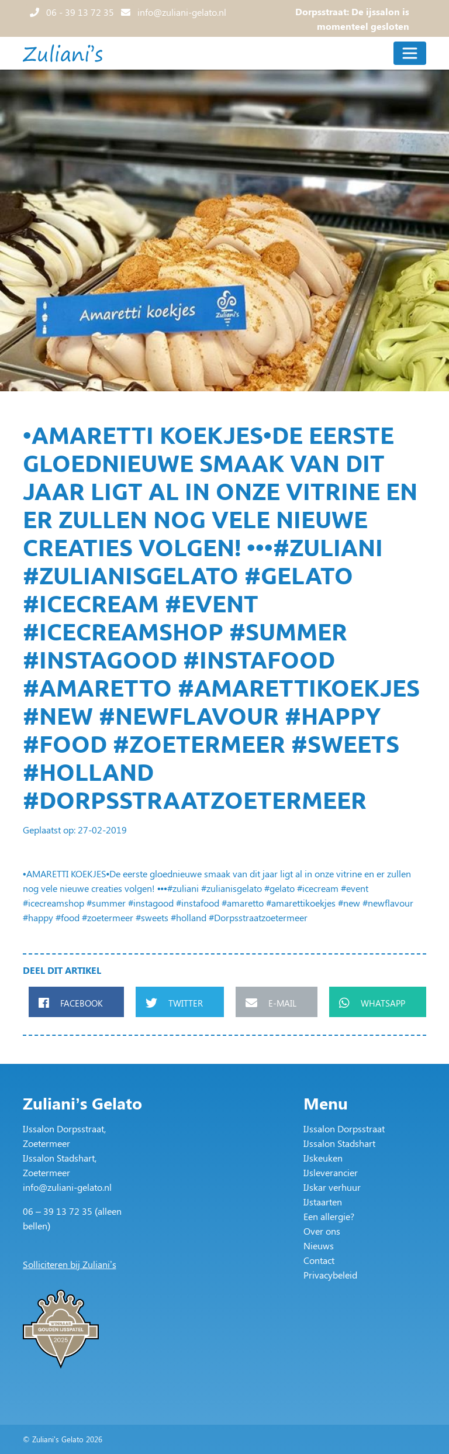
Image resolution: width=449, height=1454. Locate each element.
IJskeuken (323, 1158)
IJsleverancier (330, 1172)
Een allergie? (328, 1216)
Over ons (321, 1231)
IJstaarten (322, 1201)
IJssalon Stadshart (339, 1143)
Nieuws (318, 1245)
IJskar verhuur (332, 1187)
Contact (318, 1260)
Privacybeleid (330, 1275)
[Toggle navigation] (409, 53)
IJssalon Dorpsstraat (344, 1128)
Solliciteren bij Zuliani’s (69, 1264)
